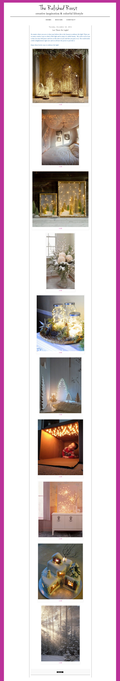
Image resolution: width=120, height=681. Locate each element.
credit (60, 104)
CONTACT (71, 20)
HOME (49, 20)
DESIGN (59, 20)
